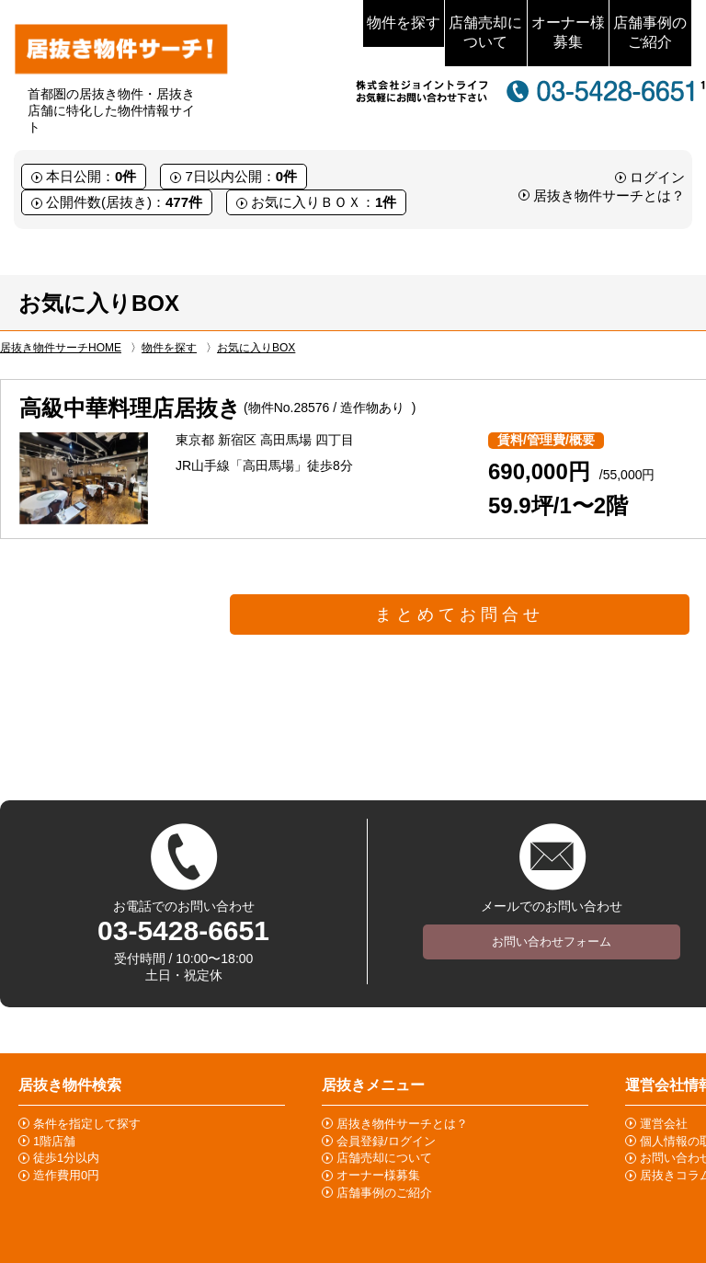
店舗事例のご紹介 (650, 32)
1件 (385, 202)
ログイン (657, 177)
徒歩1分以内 (66, 1158)
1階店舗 (54, 1141)
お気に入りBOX (256, 347)
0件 (125, 176)
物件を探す (403, 22)
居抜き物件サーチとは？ (609, 195)
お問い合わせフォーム (551, 941)
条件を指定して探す (87, 1124)
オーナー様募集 (568, 32)
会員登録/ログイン (386, 1141)
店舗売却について (485, 32)
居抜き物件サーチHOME (60, 347)
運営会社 (664, 1124)
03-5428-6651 (183, 930)
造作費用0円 (66, 1175)
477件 (183, 202)
